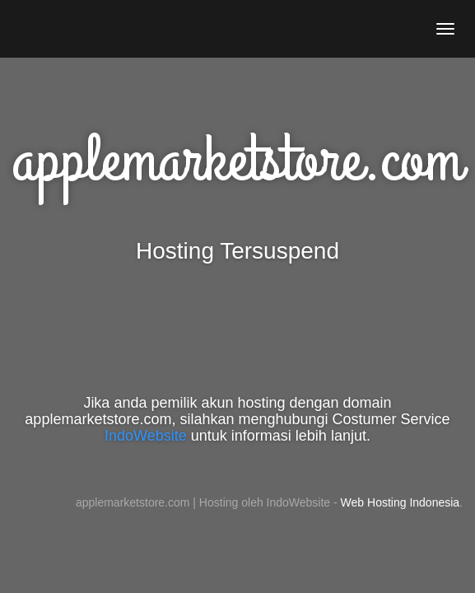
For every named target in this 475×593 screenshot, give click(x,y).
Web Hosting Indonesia (400, 502)
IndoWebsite (146, 435)
